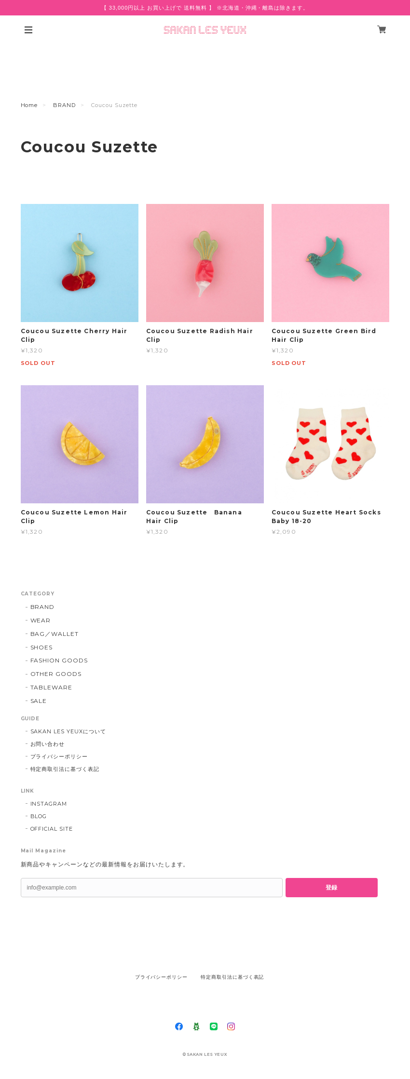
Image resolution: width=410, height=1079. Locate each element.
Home (29, 105)
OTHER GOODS (56, 673)
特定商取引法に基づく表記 (65, 769)
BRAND (64, 105)
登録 (331, 887)
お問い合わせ (47, 744)
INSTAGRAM (49, 803)
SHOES (41, 647)
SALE (38, 700)
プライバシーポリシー (59, 756)
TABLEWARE (51, 687)
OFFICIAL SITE (51, 828)
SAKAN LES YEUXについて (68, 731)
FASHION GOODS (59, 660)
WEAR (40, 620)
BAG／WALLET (54, 633)
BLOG (38, 816)
